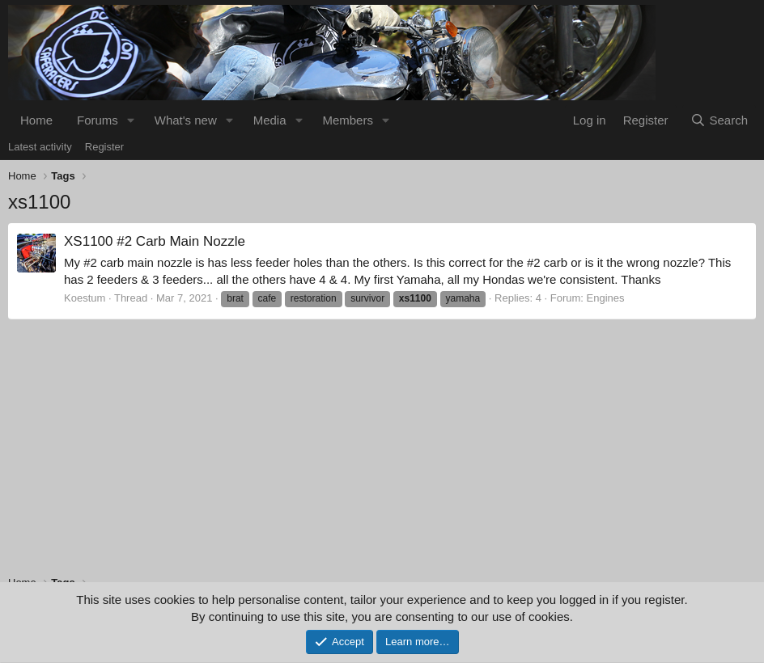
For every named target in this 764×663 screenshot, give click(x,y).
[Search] (719, 120)
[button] (131, 120)
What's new (186, 120)
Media (269, 120)
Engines (606, 298)
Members (347, 120)
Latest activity (40, 147)
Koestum (84, 298)
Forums (97, 120)
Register (104, 147)
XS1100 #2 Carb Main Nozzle (154, 241)
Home (36, 120)
